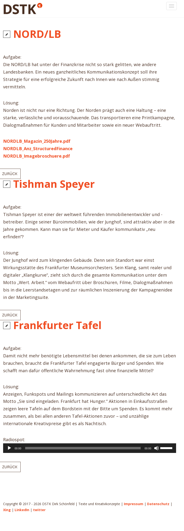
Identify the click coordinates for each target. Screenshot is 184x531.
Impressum (133, 504)
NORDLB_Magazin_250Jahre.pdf (36, 141)
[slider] (83, 448)
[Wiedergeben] (9, 448)
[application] (89, 448)
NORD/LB (37, 34)
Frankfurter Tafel (57, 325)
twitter (39, 510)
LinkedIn (22, 510)
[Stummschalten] (156, 448)
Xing (7, 510)
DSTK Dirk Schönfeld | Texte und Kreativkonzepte (27, 8)
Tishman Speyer (54, 184)
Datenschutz (158, 504)
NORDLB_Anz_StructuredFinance (38, 148)
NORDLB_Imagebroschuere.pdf (36, 156)
